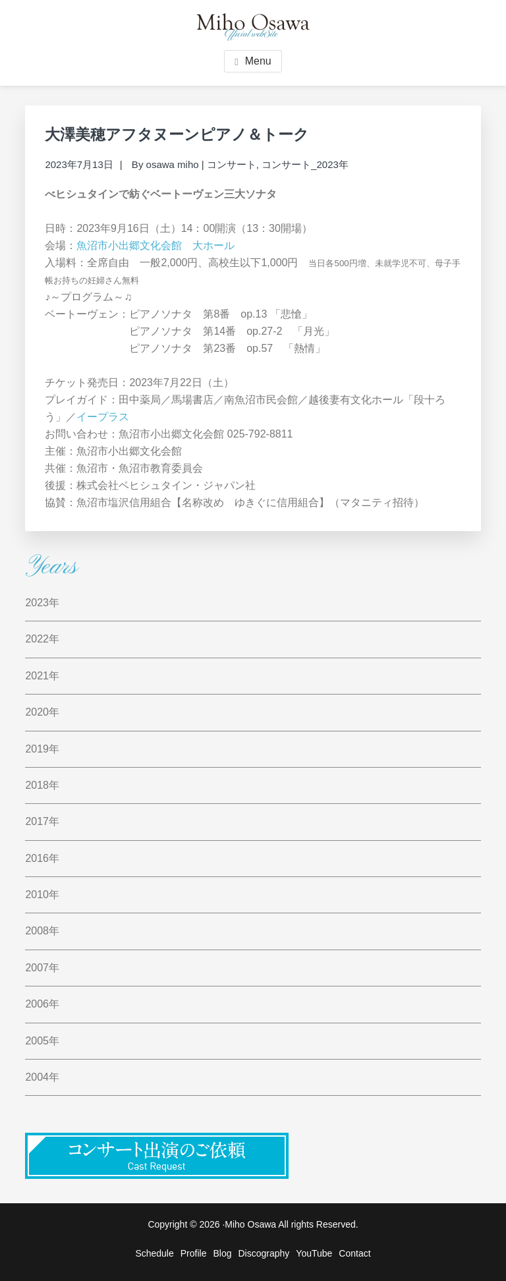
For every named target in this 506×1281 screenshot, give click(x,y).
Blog (222, 1253)
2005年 (42, 1040)
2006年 (42, 1004)
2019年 (42, 748)
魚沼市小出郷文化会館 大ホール (155, 245)
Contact (354, 1253)
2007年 (42, 967)
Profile (194, 1253)
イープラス (102, 416)
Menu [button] (258, 61)
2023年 (42, 602)
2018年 (42, 785)
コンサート (231, 164)
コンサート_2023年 (305, 164)
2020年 (42, 712)
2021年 (42, 675)
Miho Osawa (250, 1224)
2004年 (42, 1077)
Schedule (154, 1253)
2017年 (42, 821)
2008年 (42, 930)
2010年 (42, 894)
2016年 (42, 858)
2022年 (42, 638)
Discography (264, 1253)
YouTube (314, 1253)
